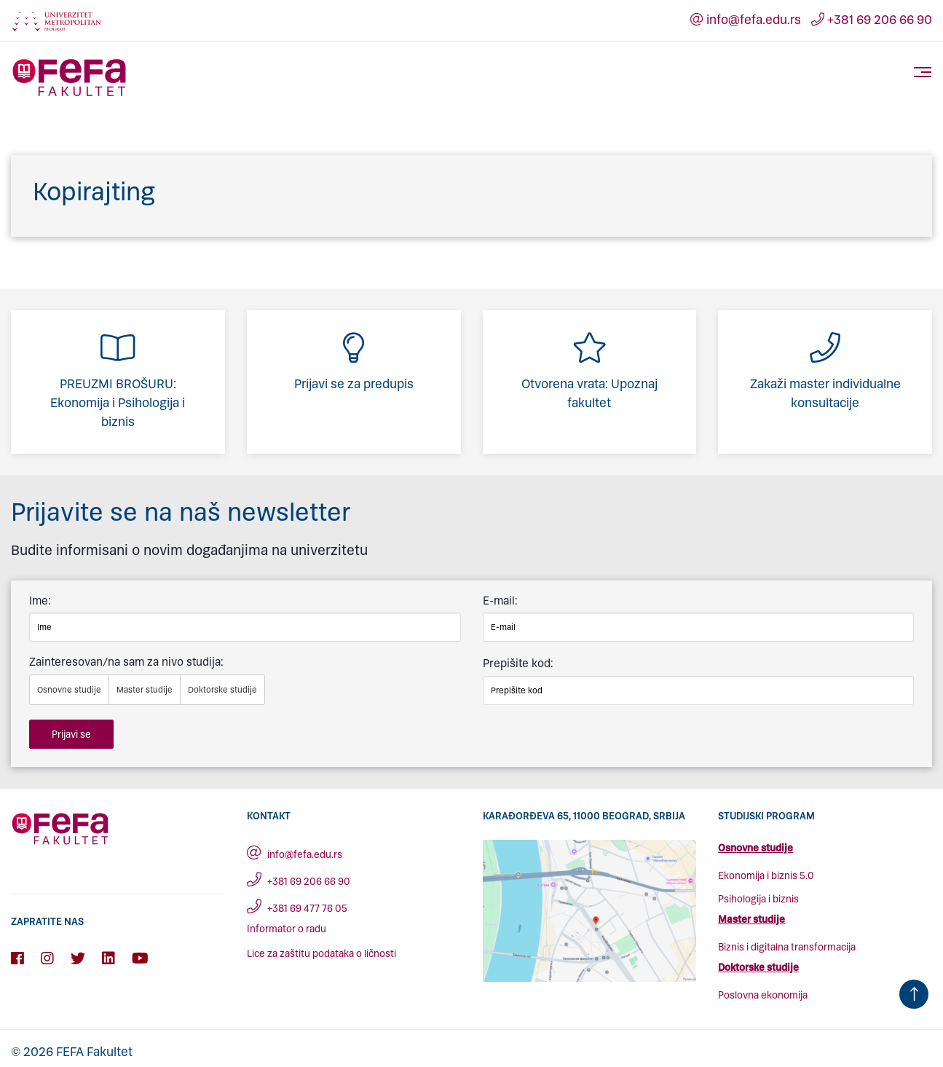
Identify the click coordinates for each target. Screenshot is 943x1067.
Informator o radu (286, 929)
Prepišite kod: (518, 663)
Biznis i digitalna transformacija (787, 947)
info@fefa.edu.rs (745, 19)
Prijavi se (71, 734)
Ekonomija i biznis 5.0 (766, 876)
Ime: (40, 600)
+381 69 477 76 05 (297, 909)
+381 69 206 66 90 (871, 19)
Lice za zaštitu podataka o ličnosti (321, 954)
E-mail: (500, 600)
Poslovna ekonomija (763, 995)
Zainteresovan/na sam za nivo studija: (126, 661)
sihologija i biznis (761, 899)
